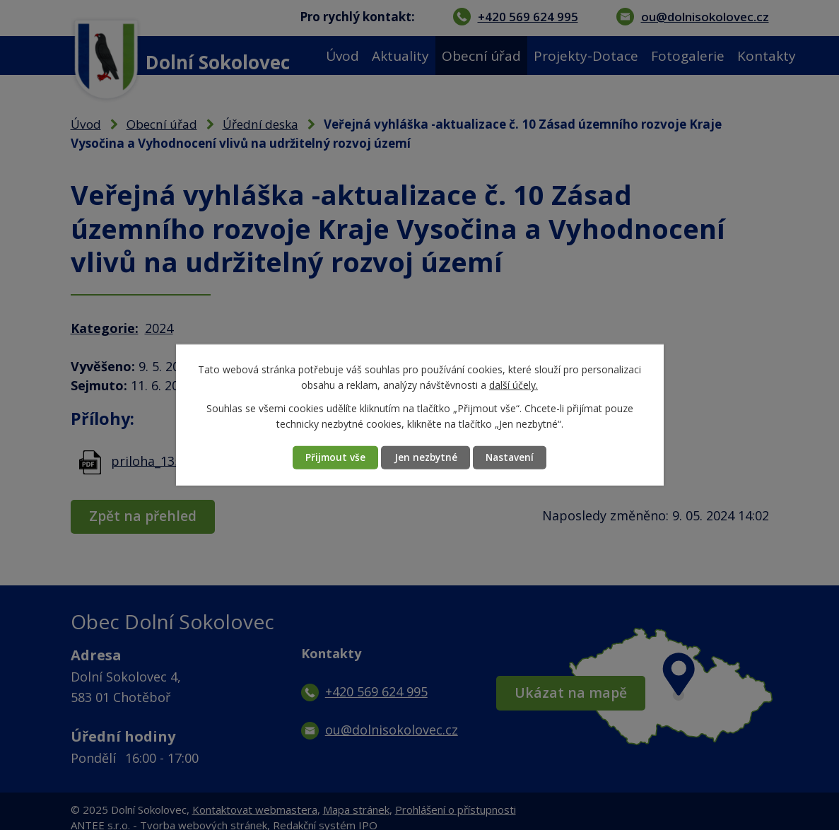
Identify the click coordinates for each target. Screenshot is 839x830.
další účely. (513, 385)
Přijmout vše (329, 457)
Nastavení (516, 457)
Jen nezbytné (425, 457)
